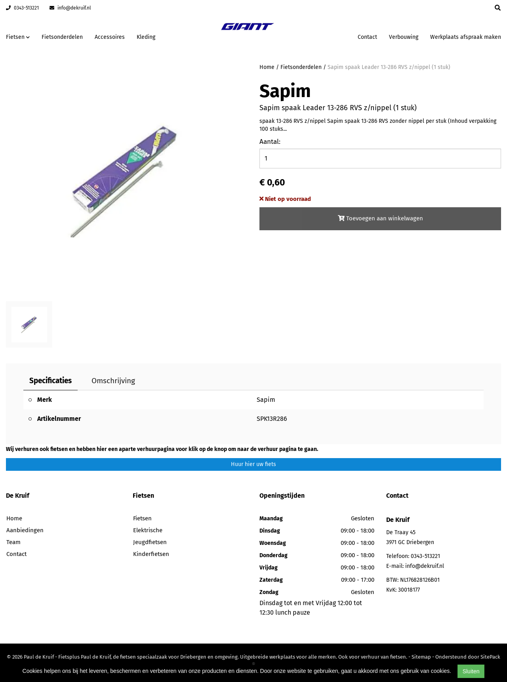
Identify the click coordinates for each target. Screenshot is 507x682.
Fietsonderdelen (62, 37)
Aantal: (269, 142)
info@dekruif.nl (70, 8)
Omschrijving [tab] (113, 380)
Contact (367, 37)
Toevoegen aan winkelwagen (380, 218)
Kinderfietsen (151, 554)
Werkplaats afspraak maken (465, 37)
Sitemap (421, 657)
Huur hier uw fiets (253, 464)
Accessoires (110, 37)
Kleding (146, 37)
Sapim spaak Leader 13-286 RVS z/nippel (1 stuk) (389, 67)
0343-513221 (22, 8)
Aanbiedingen (25, 530)
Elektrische (147, 530)
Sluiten (471, 671)
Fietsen (142, 518)
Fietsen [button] (18, 37)
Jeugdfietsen (150, 542)
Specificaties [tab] (50, 380)
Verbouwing (403, 37)
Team (13, 542)
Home (266, 67)
